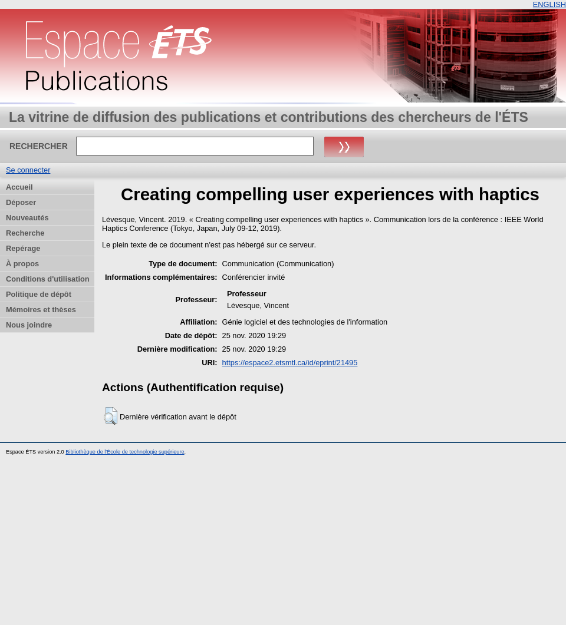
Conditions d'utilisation (48, 279)
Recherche (25, 233)
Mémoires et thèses (41, 309)
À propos (22, 263)
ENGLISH (549, 4)
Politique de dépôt (38, 294)
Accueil (19, 187)
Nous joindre (29, 324)
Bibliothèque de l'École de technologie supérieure (124, 452)
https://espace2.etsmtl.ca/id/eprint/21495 (290, 362)
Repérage (23, 248)
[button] (110, 416)
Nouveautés (27, 217)
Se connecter (28, 170)
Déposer (21, 202)
